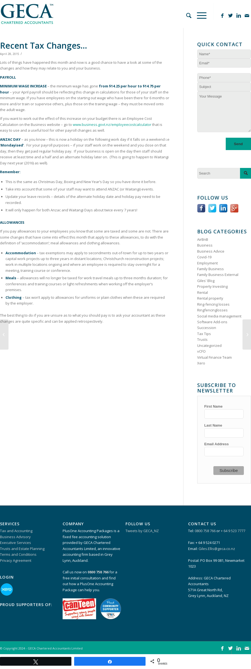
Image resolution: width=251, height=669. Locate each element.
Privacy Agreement (15, 560)
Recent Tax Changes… (43, 45)
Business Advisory (15, 536)
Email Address (216, 444)
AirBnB (202, 239)
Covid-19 (204, 257)
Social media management (219, 316)
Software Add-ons (212, 321)
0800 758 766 (205, 530)
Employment (207, 263)
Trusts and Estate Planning (22, 548)
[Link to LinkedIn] (239, 15)
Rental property (210, 298)
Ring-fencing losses (213, 304)
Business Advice (210, 251)
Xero (201, 363)
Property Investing (212, 286)
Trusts (202, 339)
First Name (213, 406)
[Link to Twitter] (230, 15)
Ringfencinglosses (212, 310)
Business (205, 245)
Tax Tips (204, 333)
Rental (202, 292)
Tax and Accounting (16, 530)
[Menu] (199, 11)
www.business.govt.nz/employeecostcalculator (112, 124)
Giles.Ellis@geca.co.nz (217, 548)
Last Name (213, 425)
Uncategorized (209, 345)
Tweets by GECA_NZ (142, 530)
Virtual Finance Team (214, 357)
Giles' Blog (205, 280)
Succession (206, 327)
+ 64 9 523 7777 (233, 530)
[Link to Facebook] (222, 15)
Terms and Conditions (18, 554)
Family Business (210, 268)
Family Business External (217, 274)
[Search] (186, 11)
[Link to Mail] (247, 15)
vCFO (201, 351)
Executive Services (15, 542)
